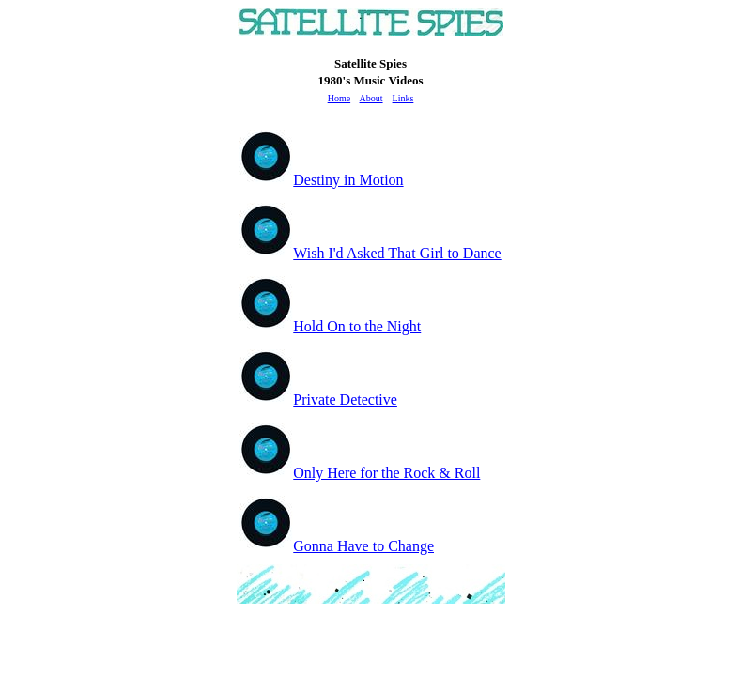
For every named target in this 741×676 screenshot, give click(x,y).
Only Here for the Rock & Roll (359, 473)
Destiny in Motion (321, 180)
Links (403, 98)
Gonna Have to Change (336, 546)
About (371, 98)
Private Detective (318, 399)
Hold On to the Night (330, 326)
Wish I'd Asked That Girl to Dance (370, 253)
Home (339, 98)
